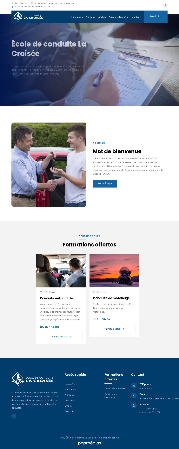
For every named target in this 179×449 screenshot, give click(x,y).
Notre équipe (105, 184)
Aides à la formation (119, 17)
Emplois (102, 17)
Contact (136, 17)
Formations (77, 17)
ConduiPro (70, 384)
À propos (90, 17)
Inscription (155, 16)
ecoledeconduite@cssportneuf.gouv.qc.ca (55, 4)
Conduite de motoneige (111, 298)
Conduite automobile (56, 298)
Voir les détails (61, 337)
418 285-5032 (21, 4)
